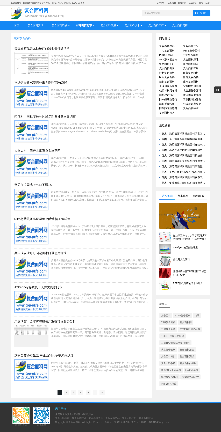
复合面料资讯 (35, 25)
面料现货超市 (167, 94)
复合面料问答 (180, 25)
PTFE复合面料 (191, 50)
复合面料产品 (59, 25)
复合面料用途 (187, 349)
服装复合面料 (190, 72)
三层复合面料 (168, 329)
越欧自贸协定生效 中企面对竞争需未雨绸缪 (44, 355)
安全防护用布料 (192, 86)
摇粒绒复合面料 (169, 377)
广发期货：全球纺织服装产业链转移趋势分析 (45, 321)
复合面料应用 (108, 25)
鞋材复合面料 (167, 72)
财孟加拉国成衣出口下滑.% (33, 185)
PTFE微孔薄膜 (169, 383)
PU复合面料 (166, 55)
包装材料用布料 (168, 90)
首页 (16, 25)
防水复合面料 (168, 349)
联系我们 (172, 3)
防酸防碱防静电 (168, 108)
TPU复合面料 (167, 50)
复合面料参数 (168, 363)
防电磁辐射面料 (192, 94)
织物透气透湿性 (190, 377)
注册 (207, 3)
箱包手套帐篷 (167, 103)
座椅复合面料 (190, 81)
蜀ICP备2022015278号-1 (127, 422)
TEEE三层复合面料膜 (172, 336)
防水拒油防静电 (168, 99)
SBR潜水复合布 (168, 59)
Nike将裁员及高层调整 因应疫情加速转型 (42, 219)
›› (102, 392)
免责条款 (182, 3)
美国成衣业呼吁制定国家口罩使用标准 (40, 253)
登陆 (201, 3)
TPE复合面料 (190, 55)
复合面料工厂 (156, 25)
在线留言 (193, 3)
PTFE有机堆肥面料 (190, 329)
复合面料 (166, 315)
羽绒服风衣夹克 (192, 103)
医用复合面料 (167, 77)
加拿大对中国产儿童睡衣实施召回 (37, 150)
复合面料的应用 (188, 363)
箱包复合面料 (167, 81)
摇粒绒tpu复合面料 (171, 370)
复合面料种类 (168, 356)
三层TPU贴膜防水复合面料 (175, 342)
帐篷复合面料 (190, 77)
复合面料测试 (187, 356)
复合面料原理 (190, 59)
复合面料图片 (167, 68)
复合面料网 (186, 322)
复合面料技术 (132, 25)
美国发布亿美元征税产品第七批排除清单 (42, 48)
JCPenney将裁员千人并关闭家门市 (38, 287)
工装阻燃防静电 (192, 99)
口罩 (197, 315)
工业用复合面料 (168, 86)
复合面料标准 (190, 108)
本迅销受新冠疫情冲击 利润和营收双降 (40, 82)
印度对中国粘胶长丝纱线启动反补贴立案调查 (45, 116)
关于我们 (161, 3)
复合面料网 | (75, 422)
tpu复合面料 (191, 370)
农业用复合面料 (192, 90)
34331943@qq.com (158, 422)
